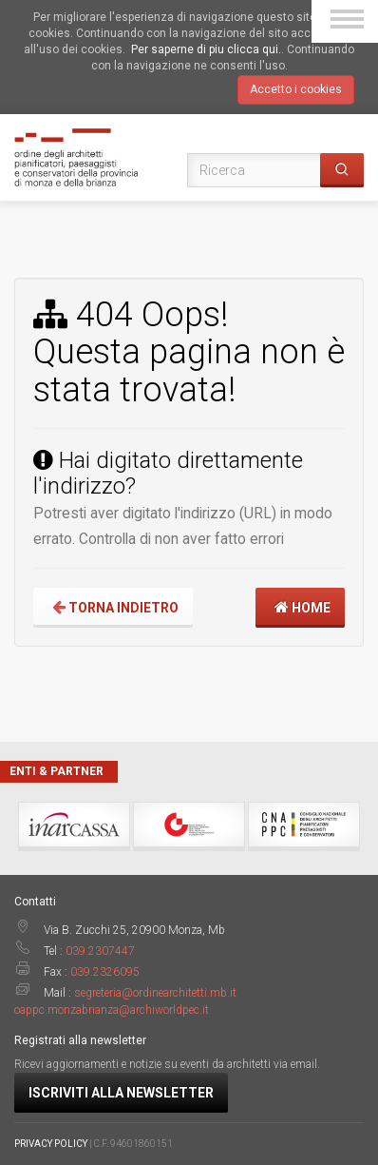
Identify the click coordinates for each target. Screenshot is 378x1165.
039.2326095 (105, 972)
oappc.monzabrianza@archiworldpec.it (111, 1010)
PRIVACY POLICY (50, 1143)
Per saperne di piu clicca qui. (206, 49)
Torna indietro (113, 607)
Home (300, 607)
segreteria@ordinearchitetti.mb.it (155, 993)
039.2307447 (100, 951)
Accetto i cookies (296, 89)
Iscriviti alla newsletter (121, 1092)
